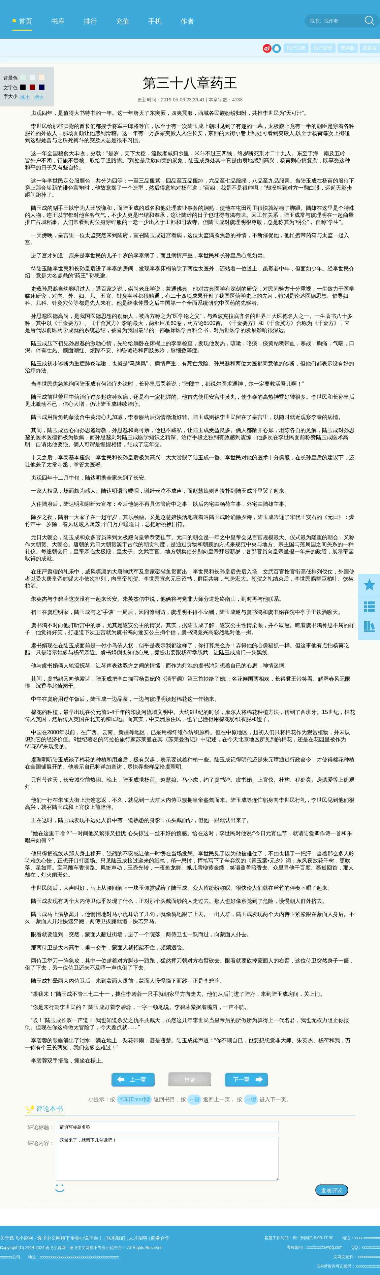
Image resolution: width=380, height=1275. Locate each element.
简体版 (370, 48)
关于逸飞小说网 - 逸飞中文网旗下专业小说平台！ (51, 1238)
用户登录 (323, 48)
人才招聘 (138, 1238)
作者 (187, 21)
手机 (155, 21)
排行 (90, 21)
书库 (58, 21)
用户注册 (296, 48)
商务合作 (160, 1238)
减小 (25, 97)
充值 (122, 21)
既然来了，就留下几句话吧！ (167, 1159)
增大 (39, 97)
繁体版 (348, 48)
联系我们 (115, 1238)
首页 (25, 21)
